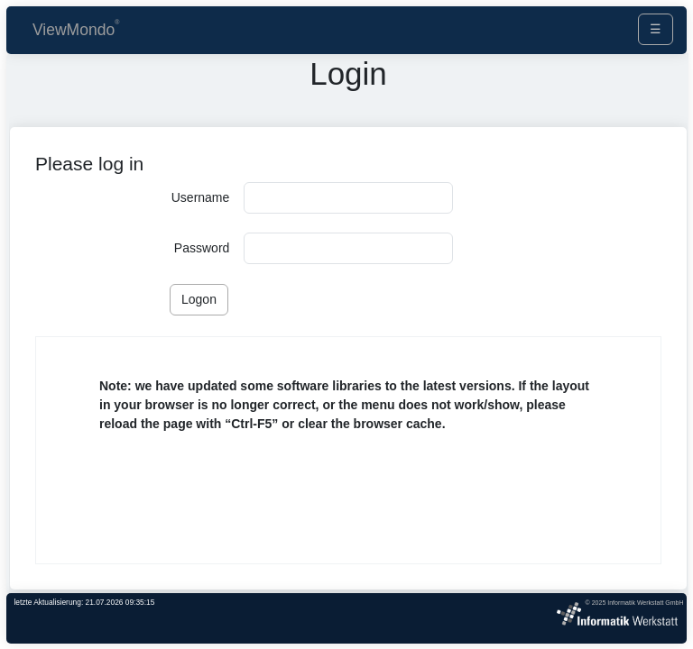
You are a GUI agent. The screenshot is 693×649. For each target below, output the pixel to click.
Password (201, 248)
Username (200, 197)
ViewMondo (73, 30)
